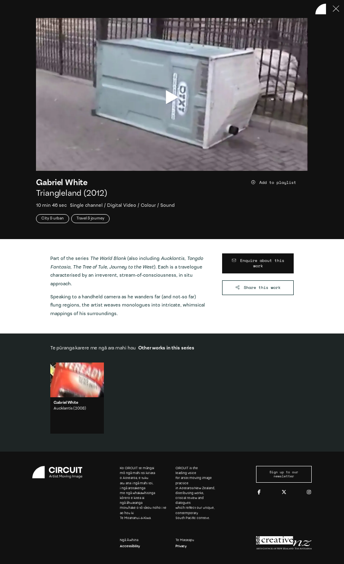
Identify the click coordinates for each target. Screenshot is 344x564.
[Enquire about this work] (258, 263)
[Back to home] (320, 9)
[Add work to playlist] (279, 182)
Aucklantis (63, 409)
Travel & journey (90, 219)
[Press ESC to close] (336, 9)
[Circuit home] (60, 472)
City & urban (52, 219)
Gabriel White (62, 183)
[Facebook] (259, 492)
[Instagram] (309, 492)
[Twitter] (284, 492)
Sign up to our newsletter (284, 474)
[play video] (172, 97)
